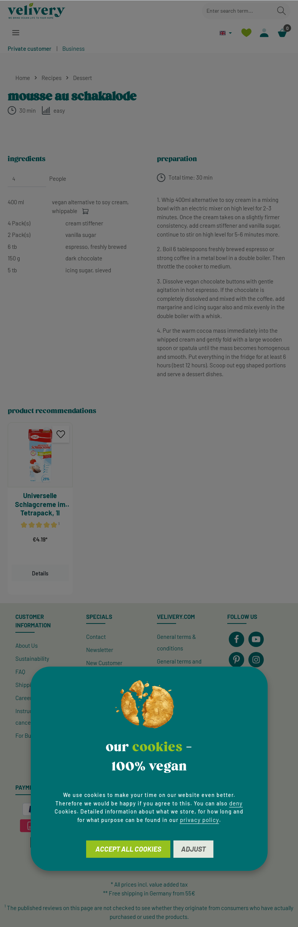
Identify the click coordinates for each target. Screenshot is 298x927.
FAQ (20, 671)
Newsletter (99, 649)
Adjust (193, 849)
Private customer (30, 48)
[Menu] (16, 33)
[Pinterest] (236, 659)
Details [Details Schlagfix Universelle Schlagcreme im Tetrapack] (40, 573)
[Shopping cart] (282, 33)
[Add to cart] (85, 211)
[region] (149, 509)
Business (73, 48)
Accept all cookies (128, 849)
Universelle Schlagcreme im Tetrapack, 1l (40, 504)
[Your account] (264, 33)
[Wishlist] (246, 33)
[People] (27, 179)
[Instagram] (256, 659)
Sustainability (32, 658)
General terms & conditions (176, 642)
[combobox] (237, 11)
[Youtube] (256, 639)
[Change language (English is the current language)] (225, 33)
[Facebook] (236, 639)
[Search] (281, 11)
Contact (96, 636)
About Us (26, 645)
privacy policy (199, 819)
